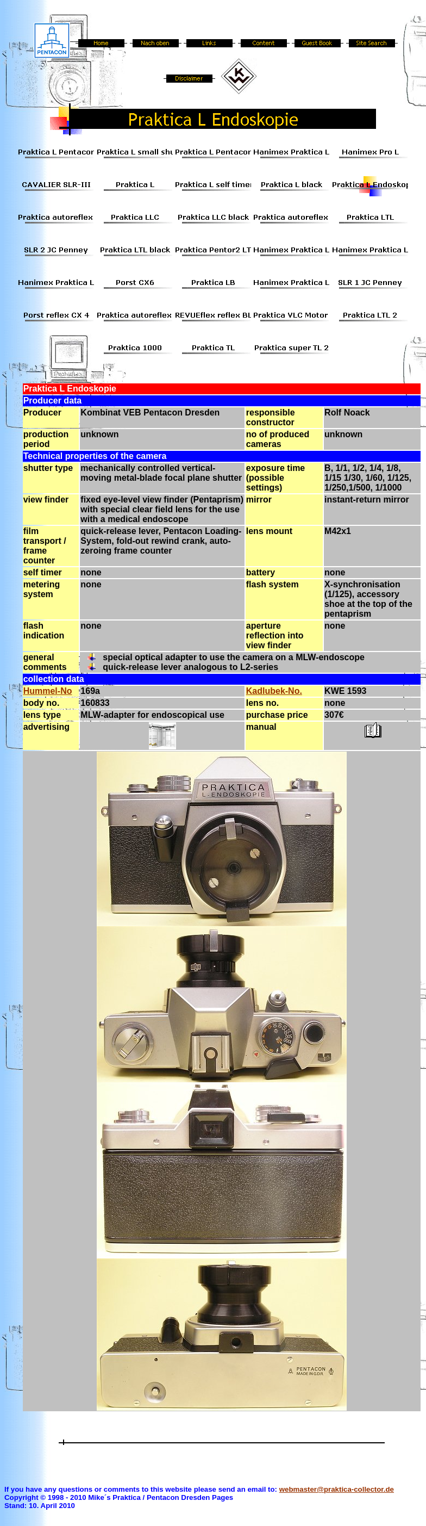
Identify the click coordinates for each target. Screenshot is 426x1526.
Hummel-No (47, 691)
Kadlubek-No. (274, 691)
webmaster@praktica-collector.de (336, 1489)
